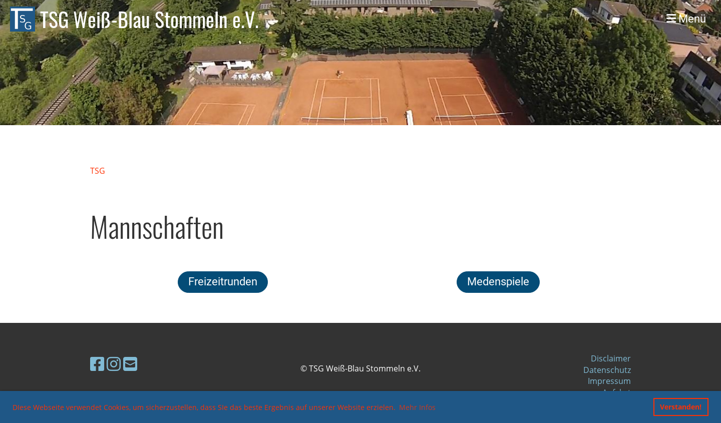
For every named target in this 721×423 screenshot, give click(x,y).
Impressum (609, 380)
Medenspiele (498, 281)
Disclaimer (611, 358)
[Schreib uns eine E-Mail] (130, 363)
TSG (97, 170)
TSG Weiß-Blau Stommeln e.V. (149, 19)
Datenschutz (607, 369)
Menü (686, 19)
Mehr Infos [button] (417, 407)
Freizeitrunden (222, 281)
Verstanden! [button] (680, 406)
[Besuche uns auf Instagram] (114, 363)
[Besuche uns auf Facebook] (97, 363)
